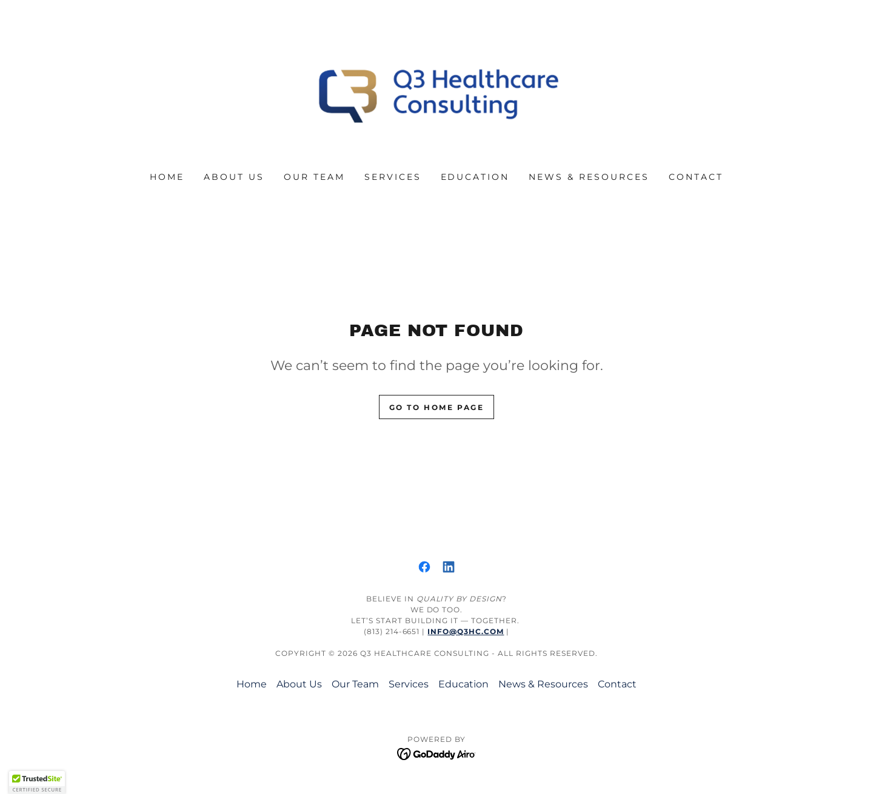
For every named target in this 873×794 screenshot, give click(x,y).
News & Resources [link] (589, 176)
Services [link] (392, 176)
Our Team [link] (314, 176)
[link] (437, 93)
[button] (37, 782)
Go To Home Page (436, 407)
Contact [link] (696, 176)
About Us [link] (234, 176)
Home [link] (167, 176)
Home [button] (251, 684)
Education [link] (475, 176)
